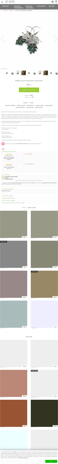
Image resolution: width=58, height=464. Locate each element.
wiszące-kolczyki (49, 105)
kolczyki (31, 102)
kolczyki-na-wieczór (20, 107)
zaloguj (56, 3)
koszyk (53, 3)
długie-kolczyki (30, 105)
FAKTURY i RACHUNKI (8, 200)
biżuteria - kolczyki (31, 207)
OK (51, 461)
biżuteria (25, 102)
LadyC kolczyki (29, 336)
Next (55, 39)
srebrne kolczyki (38, 107)
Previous (2, 39)
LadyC (31, 95)
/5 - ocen (28, 97)
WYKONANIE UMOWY (8, 198)
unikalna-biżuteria (39, 105)
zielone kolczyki (29, 107)
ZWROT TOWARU (7, 195)
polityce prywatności (23, 457)
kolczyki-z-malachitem (10, 105)
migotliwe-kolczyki (21, 105)
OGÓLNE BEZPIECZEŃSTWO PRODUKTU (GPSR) (13, 202)
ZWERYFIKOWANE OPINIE (9, 151)
